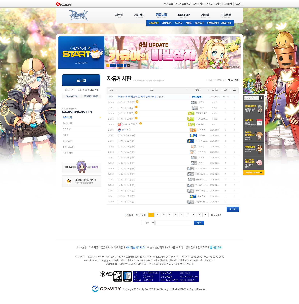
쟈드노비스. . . (201, 168)
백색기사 (201, 196)
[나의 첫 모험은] (126, 102)
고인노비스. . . (201, 201)
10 (206, 214)
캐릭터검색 (81, 153)
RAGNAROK (78, 16)
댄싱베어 (201, 129)
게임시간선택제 (175, 247)
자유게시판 (153, 23)
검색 (199, 222)
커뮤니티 (220, 80)
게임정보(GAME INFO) (139, 15)
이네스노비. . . (201, 173)
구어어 (201, 157)
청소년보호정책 (155, 247)
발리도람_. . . (201, 179)
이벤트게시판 (213, 23)
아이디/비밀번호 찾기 (88, 90)
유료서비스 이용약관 (112, 247)
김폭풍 (201, 162)
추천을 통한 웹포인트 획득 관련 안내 (137, 96)
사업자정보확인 (161, 260)
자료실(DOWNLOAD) (205, 15)
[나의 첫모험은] (126, 107)
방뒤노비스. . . (201, 185)
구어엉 (201, 146)
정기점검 (202, 247)
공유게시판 (199, 23)
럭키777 (201, 135)
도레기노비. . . (201, 190)
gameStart (81, 49)
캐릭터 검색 (227, 23)
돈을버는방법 (201, 113)
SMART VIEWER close (254, 173)
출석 (124, 129)
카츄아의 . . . (201, 124)
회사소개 (82, 247)
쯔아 (201, 107)
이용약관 (94, 247)
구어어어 (201, 151)
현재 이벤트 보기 (128, 65)
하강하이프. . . (201, 140)
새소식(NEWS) (118, 15)
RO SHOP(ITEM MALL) (184, 15)
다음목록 (215, 214)
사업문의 (217, 247)
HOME (209, 80)
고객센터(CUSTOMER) (225, 15)
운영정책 (191, 247)
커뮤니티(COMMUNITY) (161, 15)
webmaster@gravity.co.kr (105, 260)
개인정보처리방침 (135, 247)
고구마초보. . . (201, 118)
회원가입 (69, 90)
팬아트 (188, 23)
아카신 (201, 102)
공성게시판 (166, 23)
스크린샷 (178, 23)
